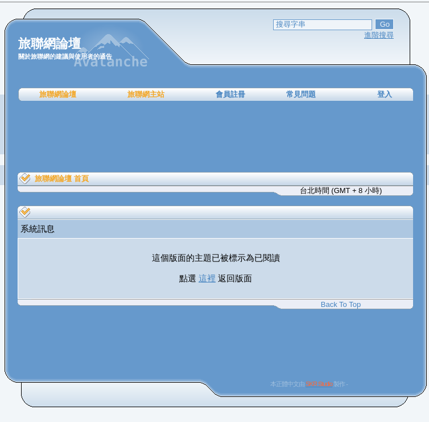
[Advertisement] (216, 136)
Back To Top (341, 304)
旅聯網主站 (145, 94)
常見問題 (301, 94)
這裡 (207, 278)
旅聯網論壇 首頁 (62, 178)
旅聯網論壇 (57, 94)
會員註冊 (230, 94)
